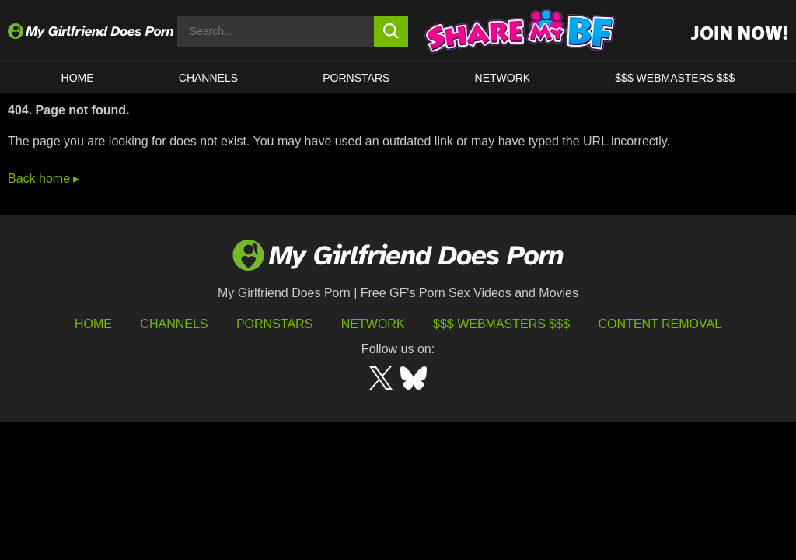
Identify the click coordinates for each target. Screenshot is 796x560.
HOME (77, 78)
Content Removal (660, 324)
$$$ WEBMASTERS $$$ (675, 78)
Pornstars (356, 78)
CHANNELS (208, 78)
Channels (174, 324)
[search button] (391, 31)
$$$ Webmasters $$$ (501, 324)
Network (503, 78)
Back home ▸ (43, 178)
